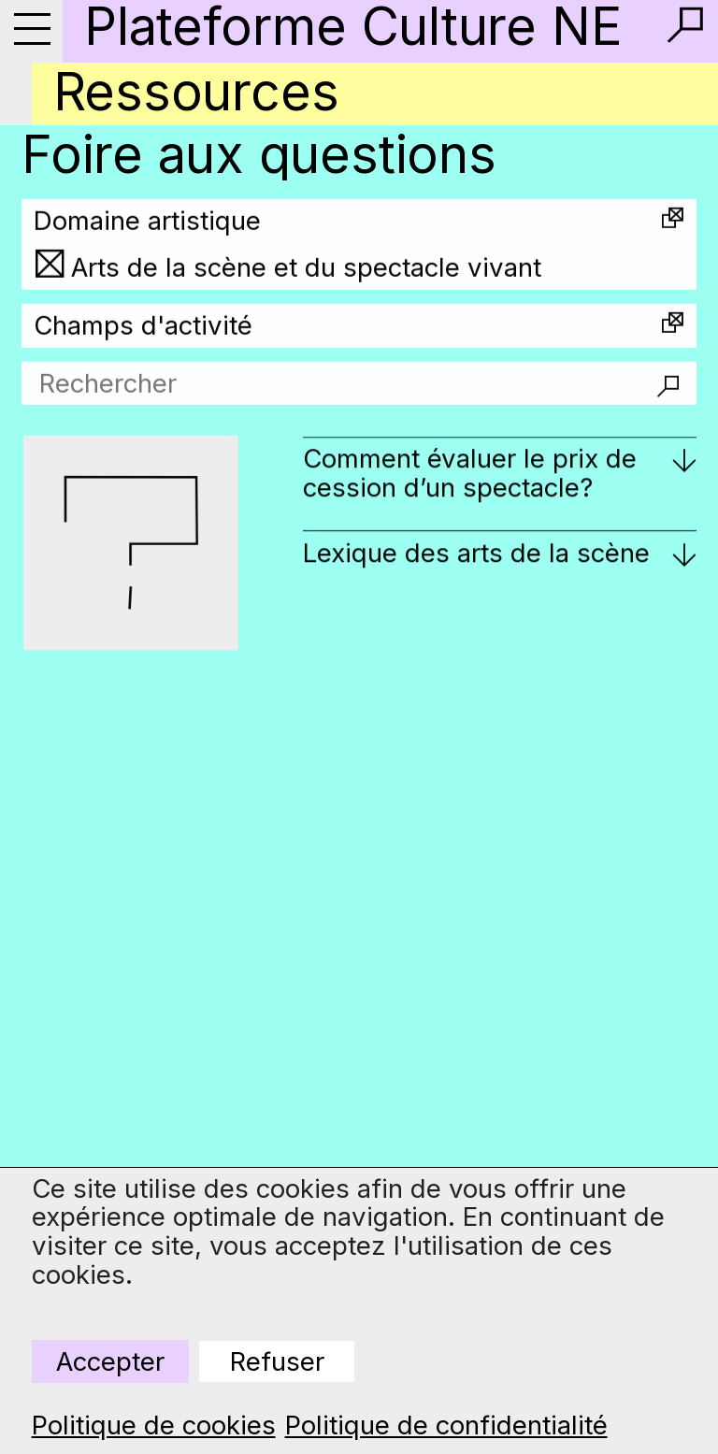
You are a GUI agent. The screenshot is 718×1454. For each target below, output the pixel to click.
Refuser (277, 1361)
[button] (685, 25)
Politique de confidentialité (446, 1425)
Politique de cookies (154, 1425)
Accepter (110, 1361)
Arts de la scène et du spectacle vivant (306, 279)
